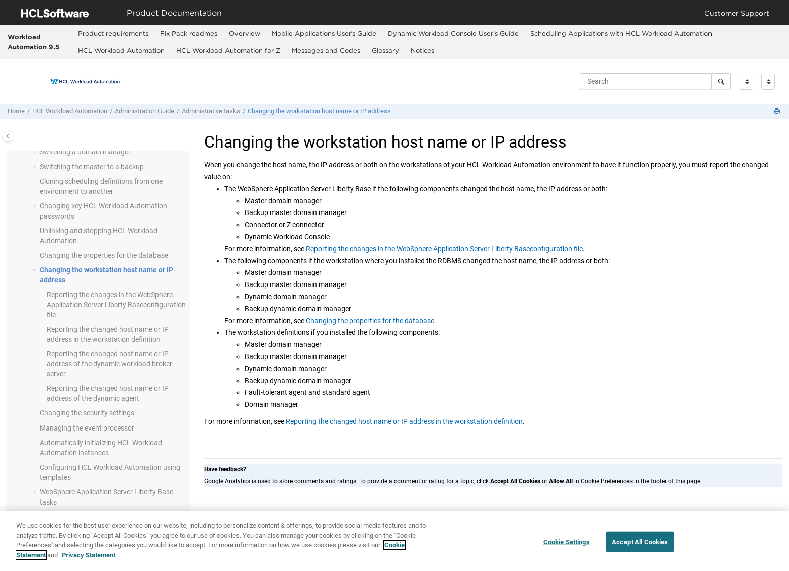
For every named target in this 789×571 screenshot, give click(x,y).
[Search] (721, 81)
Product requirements (113, 33)
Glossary (385, 50)
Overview (244, 33)
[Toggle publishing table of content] (8, 136)
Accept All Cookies (640, 547)
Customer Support (736, 13)
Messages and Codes (326, 50)
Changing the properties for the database (104, 255)
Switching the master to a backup (92, 167)
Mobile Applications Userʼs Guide (324, 33)
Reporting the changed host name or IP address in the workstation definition (404, 421)
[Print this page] (777, 111)
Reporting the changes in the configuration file (116, 304)
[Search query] (655, 81)
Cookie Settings (566, 547)
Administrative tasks (211, 111)
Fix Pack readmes (188, 33)
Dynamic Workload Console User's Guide (453, 33)
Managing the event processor (87, 428)
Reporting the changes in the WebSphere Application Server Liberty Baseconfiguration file (444, 249)
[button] (36, 152)
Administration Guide (144, 111)
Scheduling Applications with (621, 33)
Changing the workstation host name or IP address (319, 111)
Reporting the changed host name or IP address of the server (109, 364)
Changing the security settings (87, 413)
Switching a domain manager (85, 152)
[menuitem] (113, 33)
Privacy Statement (88, 560)
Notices (422, 50)
